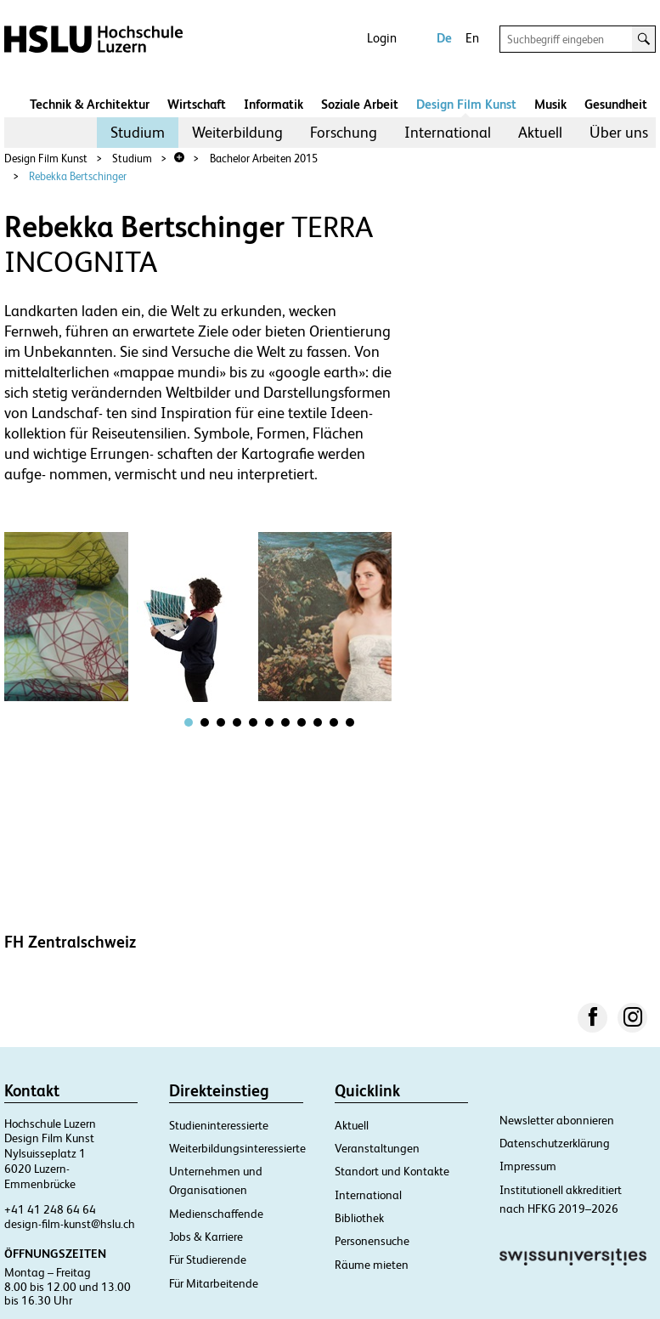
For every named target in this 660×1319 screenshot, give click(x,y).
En (472, 38)
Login (382, 38)
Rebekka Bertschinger (78, 176)
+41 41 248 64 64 (50, 1209)
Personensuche (372, 1241)
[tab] (188, 722)
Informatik (273, 104)
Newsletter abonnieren (556, 1120)
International (447, 132)
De (444, 38)
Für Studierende (207, 1259)
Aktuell (540, 132)
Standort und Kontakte (392, 1171)
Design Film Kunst (466, 104)
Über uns (618, 132)
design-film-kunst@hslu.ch (69, 1224)
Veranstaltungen (377, 1148)
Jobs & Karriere (206, 1236)
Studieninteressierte (218, 1125)
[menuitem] (137, 132)
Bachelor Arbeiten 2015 (264, 158)
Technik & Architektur (89, 104)
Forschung (343, 132)
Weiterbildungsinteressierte (237, 1148)
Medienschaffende (216, 1213)
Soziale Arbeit (359, 104)
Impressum (527, 1166)
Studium (137, 132)
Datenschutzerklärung (554, 1143)
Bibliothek (359, 1218)
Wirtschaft (196, 104)
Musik (550, 104)
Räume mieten (372, 1264)
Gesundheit (615, 104)
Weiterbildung (237, 132)
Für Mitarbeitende (213, 1283)
